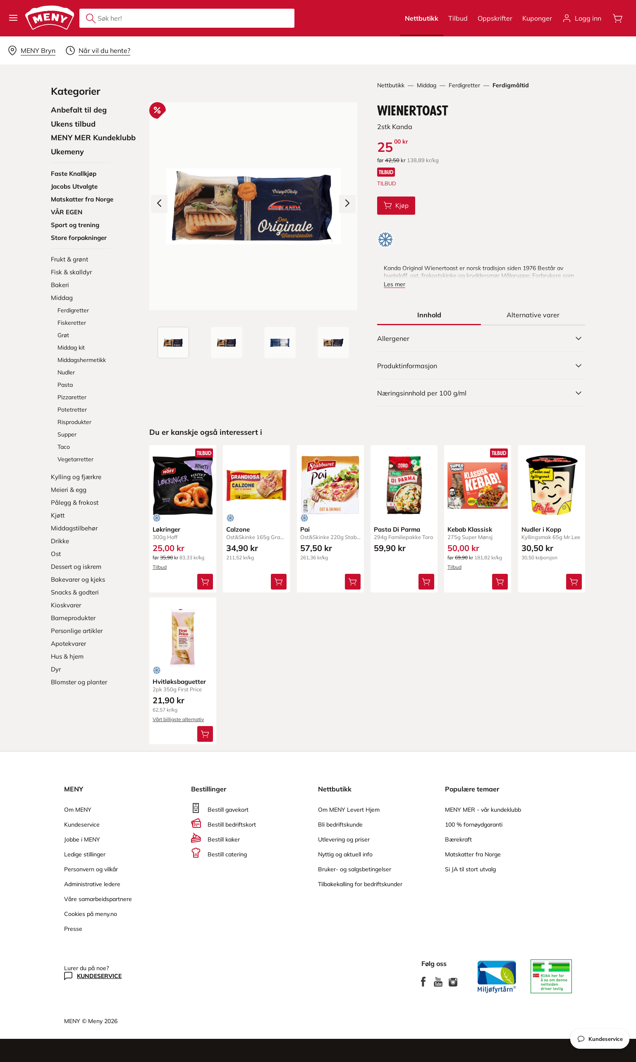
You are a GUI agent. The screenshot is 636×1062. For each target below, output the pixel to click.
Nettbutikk (421, 18)
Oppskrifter (495, 18)
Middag (426, 85)
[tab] (429, 314)
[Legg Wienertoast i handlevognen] (396, 206)
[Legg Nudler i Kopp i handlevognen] (573, 581)
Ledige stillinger (84, 854)
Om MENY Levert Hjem (349, 809)
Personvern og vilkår (91, 869)
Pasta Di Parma (397, 529)
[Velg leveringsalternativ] (31, 50)
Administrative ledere (92, 884)
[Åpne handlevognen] (617, 18)
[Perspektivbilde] (333, 342)
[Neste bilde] (347, 204)
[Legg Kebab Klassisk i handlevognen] (500, 581)
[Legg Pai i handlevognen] (352, 581)
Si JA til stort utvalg (470, 869)
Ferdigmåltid (511, 85)
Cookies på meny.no (90, 914)
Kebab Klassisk (469, 529)
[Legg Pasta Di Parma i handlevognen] (426, 581)
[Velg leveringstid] (98, 50)
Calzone (238, 529)
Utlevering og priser (344, 839)
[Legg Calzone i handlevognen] (279, 581)
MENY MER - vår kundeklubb (483, 809)
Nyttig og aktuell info (345, 854)
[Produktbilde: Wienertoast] (173, 342)
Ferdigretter (464, 85)
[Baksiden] (280, 342)
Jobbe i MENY (82, 839)
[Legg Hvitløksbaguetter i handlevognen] (205, 733)
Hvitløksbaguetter (179, 681)
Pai (305, 529)
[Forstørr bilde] (253, 206)
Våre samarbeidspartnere (98, 899)
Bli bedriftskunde (340, 824)
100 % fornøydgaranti (473, 824)
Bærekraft (458, 839)
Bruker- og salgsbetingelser (354, 869)
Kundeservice (82, 824)
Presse (73, 929)
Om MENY (77, 809)
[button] (13, 18)
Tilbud (458, 18)
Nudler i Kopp (541, 529)
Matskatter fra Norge (473, 854)
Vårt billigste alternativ (178, 719)
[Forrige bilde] (159, 204)
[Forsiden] (226, 342)
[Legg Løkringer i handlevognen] (205, 581)
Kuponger (537, 18)
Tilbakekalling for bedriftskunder (360, 884)
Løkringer (166, 529)
